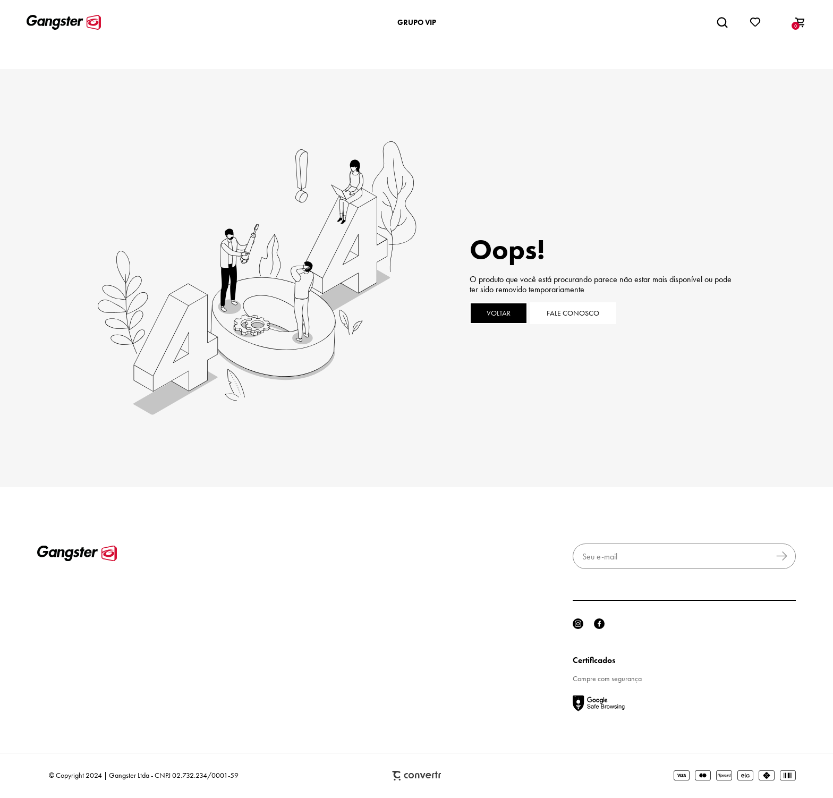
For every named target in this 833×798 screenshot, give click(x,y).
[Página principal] (64, 22)
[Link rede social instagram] (578, 623)
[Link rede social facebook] (599, 623)
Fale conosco (573, 313)
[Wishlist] (755, 22)
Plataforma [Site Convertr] (416, 776)
